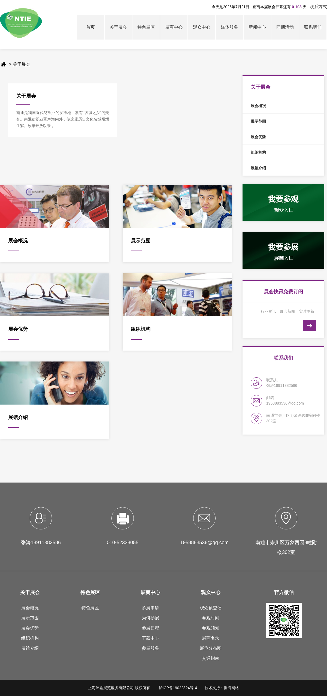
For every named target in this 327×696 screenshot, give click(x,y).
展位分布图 (211, 648)
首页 (90, 27)
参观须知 (210, 628)
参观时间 (210, 618)
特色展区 (146, 27)
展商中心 (174, 27)
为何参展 (150, 618)
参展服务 (150, 648)
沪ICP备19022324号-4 (178, 688)
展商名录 (210, 638)
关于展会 (118, 27)
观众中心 (201, 27)
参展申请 (150, 607)
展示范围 (30, 618)
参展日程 (150, 628)
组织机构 (30, 638)
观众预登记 (211, 607)
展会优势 (30, 628)
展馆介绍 (30, 648)
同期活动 (285, 27)
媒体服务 (229, 27)
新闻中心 (257, 27)
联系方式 (318, 6)
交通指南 (210, 658)
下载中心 (150, 638)
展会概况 (30, 607)
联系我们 (313, 27)
